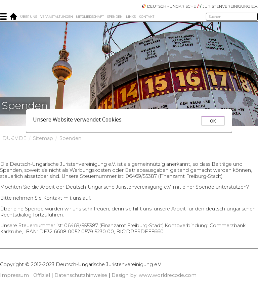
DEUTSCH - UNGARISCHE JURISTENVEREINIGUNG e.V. (200, 6)
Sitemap (43, 138)
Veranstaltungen (56, 16)
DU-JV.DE (14, 138)
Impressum (14, 275)
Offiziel (41, 275)
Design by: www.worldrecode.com (154, 275)
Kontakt (146, 16)
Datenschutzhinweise (80, 275)
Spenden (115, 16)
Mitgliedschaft (90, 16)
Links (131, 16)
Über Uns (28, 16)
